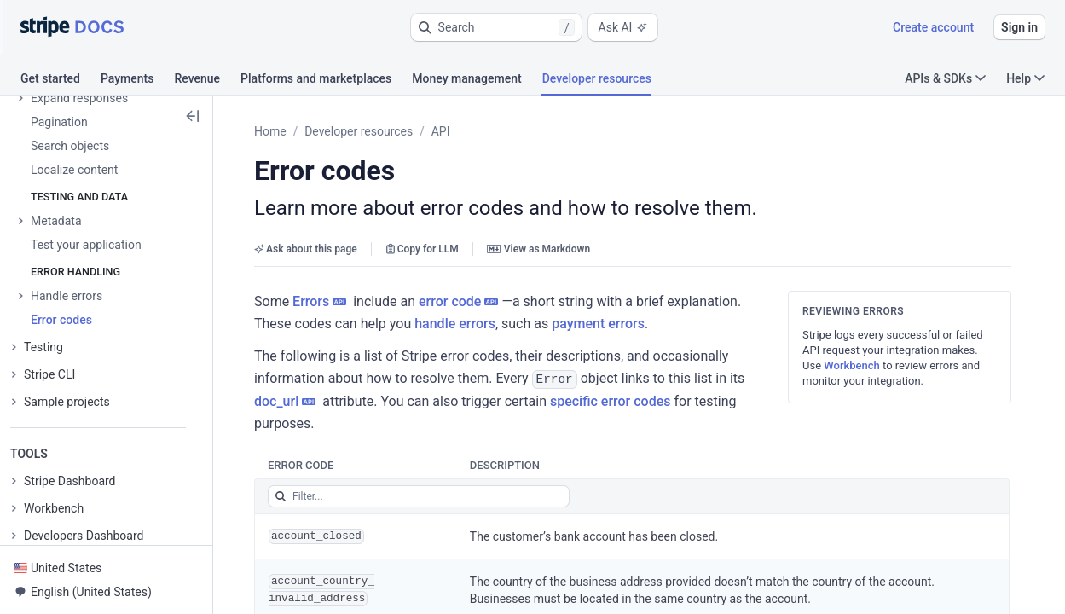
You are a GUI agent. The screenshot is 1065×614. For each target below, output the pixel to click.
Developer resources (358, 131)
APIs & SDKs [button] (945, 78)
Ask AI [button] (623, 27)
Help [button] (1025, 78)
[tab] (60, 81)
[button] (496, 27)
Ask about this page (305, 249)
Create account (933, 27)
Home (270, 131)
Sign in (1019, 27)
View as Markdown (538, 249)
